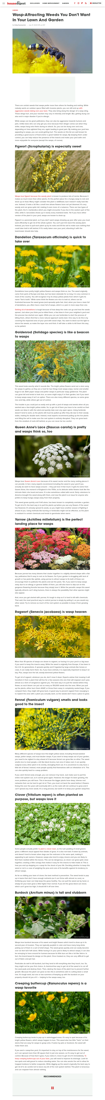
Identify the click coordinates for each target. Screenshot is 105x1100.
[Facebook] (75, 3)
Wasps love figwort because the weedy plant (33, 196)
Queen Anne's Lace (33, 481)
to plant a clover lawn (47, 848)
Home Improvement (50, 3)
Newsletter (95, 3)
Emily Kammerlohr (20, 25)
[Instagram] (78, 3)
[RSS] (86, 3)
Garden (65, 3)
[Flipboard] (82, 3)
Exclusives (35, 3)
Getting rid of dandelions (25, 309)
